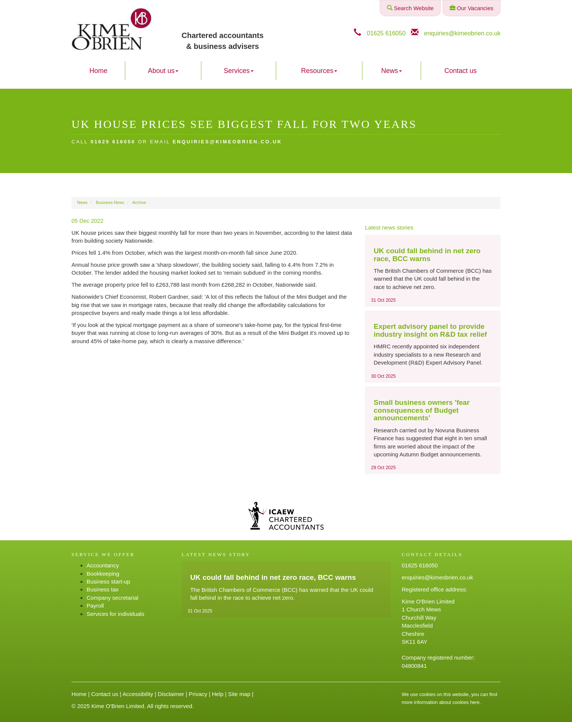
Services (239, 70)
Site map (239, 694)
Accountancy (103, 565)
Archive (139, 202)
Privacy (198, 694)
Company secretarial (112, 597)
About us (163, 70)
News (391, 70)
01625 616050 (386, 33)
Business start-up (108, 581)
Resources (319, 70)
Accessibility (137, 694)
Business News (110, 202)
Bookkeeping (103, 573)
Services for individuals (115, 614)
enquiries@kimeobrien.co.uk (462, 33)
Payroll (95, 605)
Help (218, 694)
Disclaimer (171, 694)
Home (98, 70)
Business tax (103, 589)
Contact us (460, 70)
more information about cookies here (441, 702)
